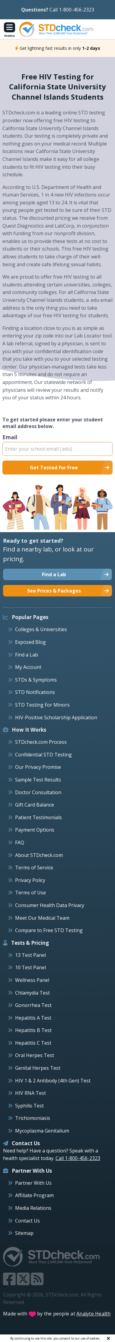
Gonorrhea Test (33, 1005)
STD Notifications (35, 692)
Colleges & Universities (41, 629)
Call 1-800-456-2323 (72, 9)
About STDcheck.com (39, 855)
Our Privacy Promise (38, 767)
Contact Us (27, 1220)
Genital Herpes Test (37, 1068)
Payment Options (34, 829)
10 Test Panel (30, 967)
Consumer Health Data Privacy (49, 905)
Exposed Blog (30, 642)
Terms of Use (30, 892)
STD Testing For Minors (42, 704)
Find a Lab (26, 654)
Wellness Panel (32, 980)
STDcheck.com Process (41, 742)
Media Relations (33, 1208)
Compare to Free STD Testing (49, 930)
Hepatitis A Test (33, 1017)
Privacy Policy (30, 880)
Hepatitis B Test (33, 1030)
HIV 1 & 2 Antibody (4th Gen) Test (53, 1080)
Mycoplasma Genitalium (42, 1130)
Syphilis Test (29, 1105)
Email (57, 444)
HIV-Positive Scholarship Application (56, 717)
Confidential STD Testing (43, 754)
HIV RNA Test (30, 1093)
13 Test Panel (30, 955)
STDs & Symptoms (36, 679)
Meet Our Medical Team (42, 918)
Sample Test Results (38, 779)
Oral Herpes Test (34, 1055)
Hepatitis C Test (33, 1043)
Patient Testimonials (38, 817)
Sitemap (24, 1233)
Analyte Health (93, 1313)
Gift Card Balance (34, 804)
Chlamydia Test (32, 992)
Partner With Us (33, 1183)
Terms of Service (34, 867)
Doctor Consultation (38, 792)
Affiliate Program (34, 1195)
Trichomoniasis (32, 1118)
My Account (28, 667)
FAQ (19, 842)
